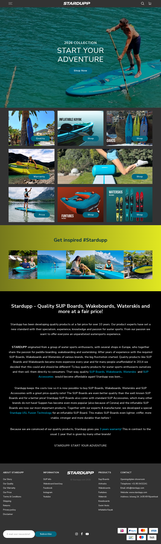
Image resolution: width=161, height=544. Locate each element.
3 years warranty (110, 429)
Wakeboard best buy (53, 483)
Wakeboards (114, 372)
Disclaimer (8, 514)
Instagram (47, 492)
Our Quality (8, 483)
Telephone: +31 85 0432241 (133, 483)
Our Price (7, 492)
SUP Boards (97, 372)
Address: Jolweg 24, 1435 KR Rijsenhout (139, 496)
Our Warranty (9, 488)
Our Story (7, 479)
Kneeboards (104, 501)
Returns (6, 505)
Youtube (47, 496)
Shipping (7, 501)
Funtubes (102, 492)
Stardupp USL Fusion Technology (31, 413)
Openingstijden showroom (132, 479)
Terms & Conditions (12, 496)
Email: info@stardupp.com (132, 488)
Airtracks (102, 483)
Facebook (47, 488)
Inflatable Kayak (105, 509)
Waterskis (129, 372)
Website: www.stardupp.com (133, 492)
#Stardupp (95, 240)
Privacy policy (9, 509)
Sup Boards (103, 479)
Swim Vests (103, 505)
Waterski (102, 496)
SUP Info (47, 479)
